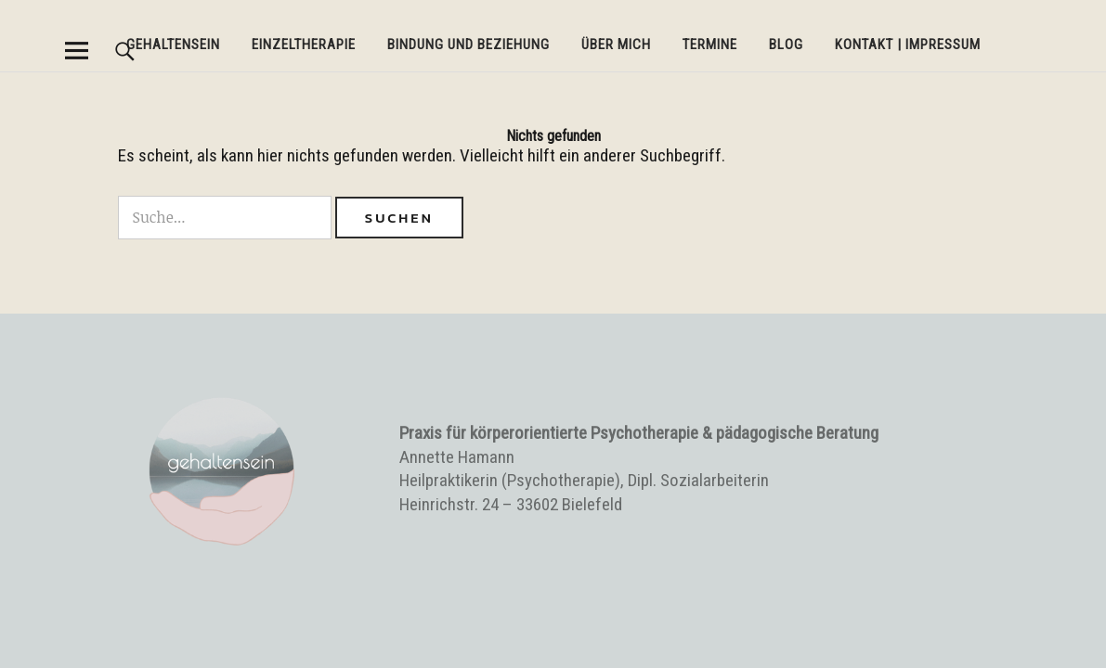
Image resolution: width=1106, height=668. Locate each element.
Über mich (616, 44)
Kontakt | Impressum (908, 44)
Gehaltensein (173, 44)
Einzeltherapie (304, 44)
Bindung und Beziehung (468, 44)
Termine (710, 44)
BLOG (786, 44)
